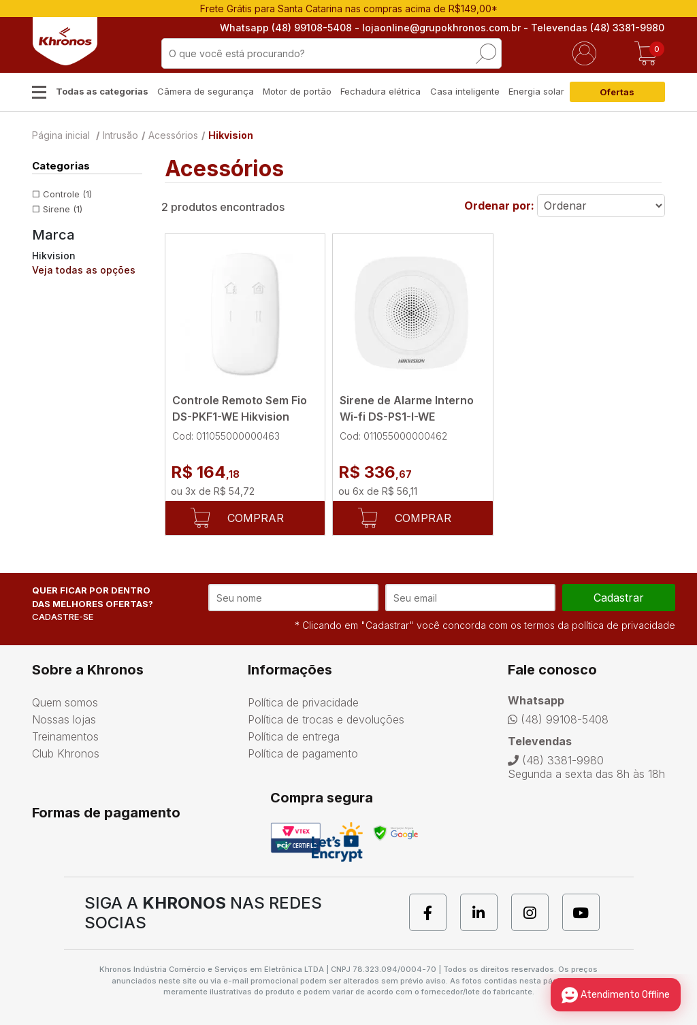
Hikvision (230, 135)
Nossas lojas (64, 719)
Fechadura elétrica (380, 91)
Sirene (62, 209)
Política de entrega (294, 736)
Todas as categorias (102, 91)
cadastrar (619, 597)
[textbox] (331, 53)
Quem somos (65, 702)
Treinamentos (65, 736)
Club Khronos (65, 753)
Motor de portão (297, 91)
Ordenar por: (499, 205)
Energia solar (536, 91)
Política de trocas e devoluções (326, 719)
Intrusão (120, 135)
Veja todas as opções (83, 270)
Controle (67, 194)
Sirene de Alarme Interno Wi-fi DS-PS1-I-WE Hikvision (407, 416)
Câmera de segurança (205, 91)
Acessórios (173, 135)
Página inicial (61, 135)
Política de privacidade (303, 702)
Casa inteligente (465, 91)
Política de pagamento (303, 753)
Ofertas (617, 91)
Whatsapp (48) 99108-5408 (287, 27)
